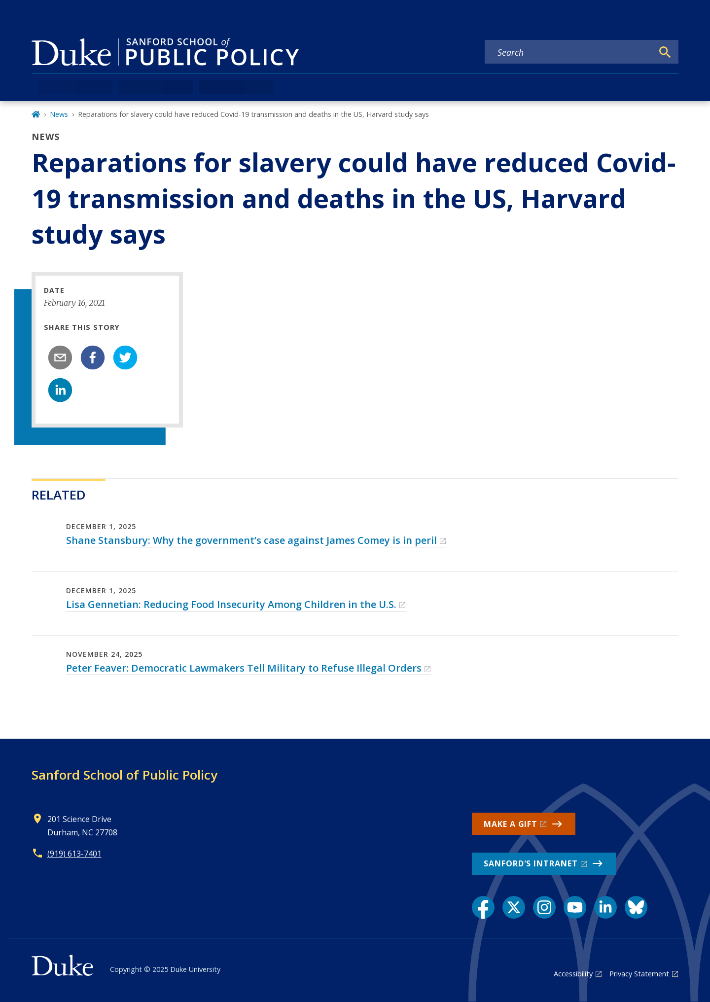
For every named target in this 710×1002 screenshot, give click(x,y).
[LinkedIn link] (605, 907)
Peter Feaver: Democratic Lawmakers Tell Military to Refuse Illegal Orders (244, 668)
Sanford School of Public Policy (124, 775)
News (59, 114)
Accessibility (573, 973)
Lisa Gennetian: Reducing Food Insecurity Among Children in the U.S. (231, 604)
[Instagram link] (544, 907)
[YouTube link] (575, 907)
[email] (60, 357)
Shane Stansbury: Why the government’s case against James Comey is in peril (251, 540)
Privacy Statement (639, 973)
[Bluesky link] (636, 907)
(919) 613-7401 (74, 853)
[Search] (665, 52)
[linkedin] (60, 390)
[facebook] (92, 357)
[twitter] (125, 357)
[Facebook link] (483, 907)
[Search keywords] (569, 52)
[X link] (513, 907)
